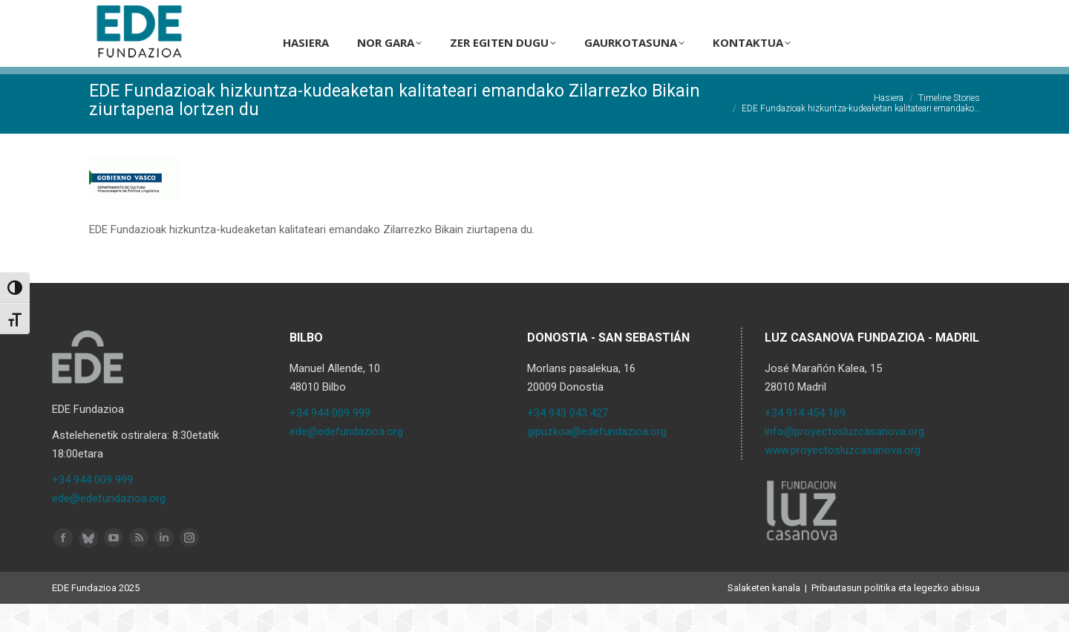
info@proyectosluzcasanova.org (844, 459)
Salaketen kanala (764, 616)
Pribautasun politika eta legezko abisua (895, 616)
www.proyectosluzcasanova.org (843, 478)
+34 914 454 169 (805, 441)
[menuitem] (869, 14)
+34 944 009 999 (92, 508)
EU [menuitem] (895, 14)
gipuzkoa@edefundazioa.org (597, 459)
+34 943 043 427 (567, 441)
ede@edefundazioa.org (109, 526)
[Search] (796, 14)
